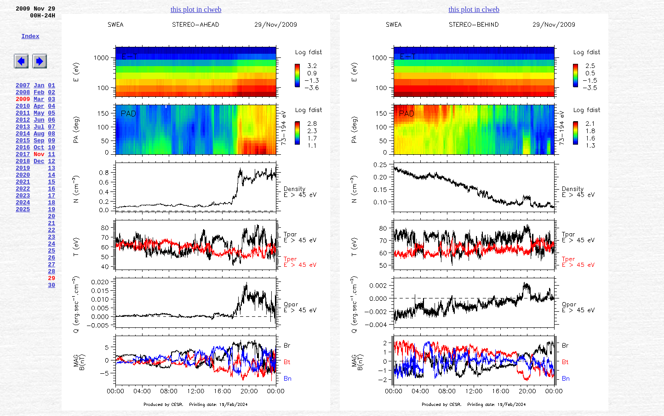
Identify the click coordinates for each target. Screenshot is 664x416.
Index (30, 43)
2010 (23, 123)
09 (51, 165)
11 (51, 181)
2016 (23, 173)
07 (51, 148)
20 (51, 256)
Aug (39, 156)
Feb (39, 107)
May (39, 132)
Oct (39, 173)
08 (51, 156)
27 (51, 313)
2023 (23, 231)
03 (51, 115)
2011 (23, 132)
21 (51, 264)
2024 (23, 239)
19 (51, 247)
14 (51, 206)
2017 (23, 181)
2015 (23, 165)
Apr (39, 123)
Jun (39, 140)
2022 (23, 223)
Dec (39, 190)
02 (51, 107)
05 (51, 132)
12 (51, 190)
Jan (39, 99)
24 (51, 289)
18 (51, 239)
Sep (39, 165)
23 (51, 280)
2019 (23, 198)
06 (51, 140)
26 (51, 305)
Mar (39, 115)
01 (51, 99)
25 (51, 297)
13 (51, 198)
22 (51, 272)
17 (51, 231)
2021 (23, 214)
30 (51, 338)
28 (51, 322)
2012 (23, 140)
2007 (23, 99)
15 (51, 214)
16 (51, 223)
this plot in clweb (196, 9)
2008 (23, 107)
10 (51, 173)
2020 (23, 206)
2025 (23, 247)
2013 (23, 148)
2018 (23, 190)
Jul (39, 148)
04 (51, 123)
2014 (23, 156)
